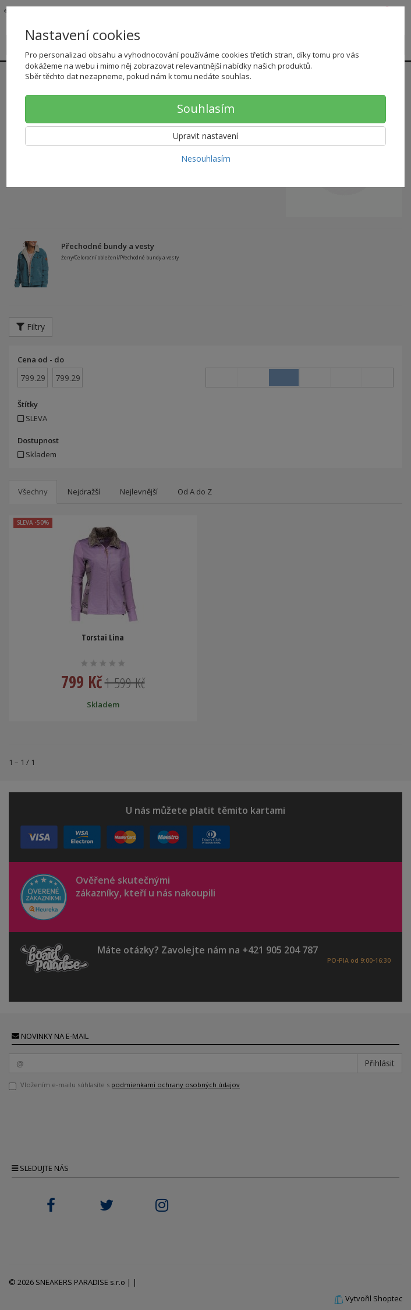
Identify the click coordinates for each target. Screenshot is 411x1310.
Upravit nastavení (205, 135)
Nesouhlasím (206, 158)
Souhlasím (206, 108)
